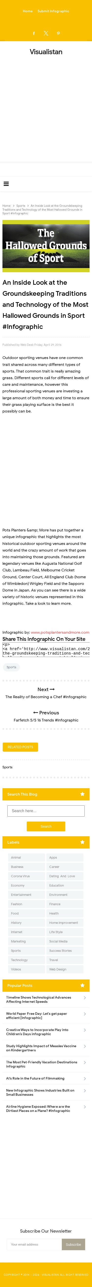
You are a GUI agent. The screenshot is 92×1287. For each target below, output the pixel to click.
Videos (16, 969)
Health (54, 913)
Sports (11, 667)
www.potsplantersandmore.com (60, 632)
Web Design (57, 969)
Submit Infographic (53, 11)
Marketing (18, 941)
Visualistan (50, 1274)
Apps (53, 857)
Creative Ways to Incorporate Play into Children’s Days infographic (37, 1032)
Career (54, 867)
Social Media (58, 941)
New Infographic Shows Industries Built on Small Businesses (40, 1092)
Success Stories (60, 951)
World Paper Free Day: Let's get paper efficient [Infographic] (36, 1016)
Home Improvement (63, 923)
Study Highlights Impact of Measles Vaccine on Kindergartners (41, 1048)
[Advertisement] (46, 107)
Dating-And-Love (62, 876)
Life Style (56, 932)
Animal (16, 857)
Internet (16, 932)
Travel (53, 960)
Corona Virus (20, 876)
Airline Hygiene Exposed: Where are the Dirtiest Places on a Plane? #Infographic (38, 1109)
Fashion (16, 904)
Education (56, 885)
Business (17, 867)
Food (15, 913)
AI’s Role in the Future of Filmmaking (35, 1078)
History (16, 923)
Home (28, 11)
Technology (19, 960)
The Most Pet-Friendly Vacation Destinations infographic (41, 1064)
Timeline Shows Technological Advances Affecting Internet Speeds (38, 999)
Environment (58, 895)
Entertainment (21, 895)
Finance (54, 904)
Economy (18, 885)
